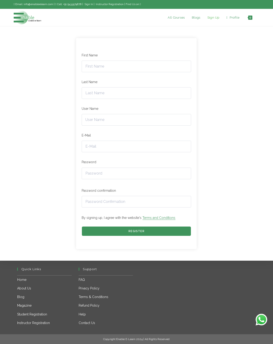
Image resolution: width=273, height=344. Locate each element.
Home (21, 280)
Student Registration (32, 314)
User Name (90, 108)
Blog (20, 297)
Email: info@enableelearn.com (33, 4)
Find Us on (133, 4)
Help (82, 314)
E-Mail (86, 135)
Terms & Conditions (93, 297)
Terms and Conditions (158, 218)
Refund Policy (89, 305)
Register (136, 231)
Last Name (89, 82)
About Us (24, 288)
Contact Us (87, 323)
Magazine (24, 305)
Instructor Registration (109, 4)
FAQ (82, 280)
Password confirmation (99, 190)
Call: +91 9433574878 (68, 4)
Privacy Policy (89, 288)
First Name (90, 55)
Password (89, 162)
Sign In (88, 4)
